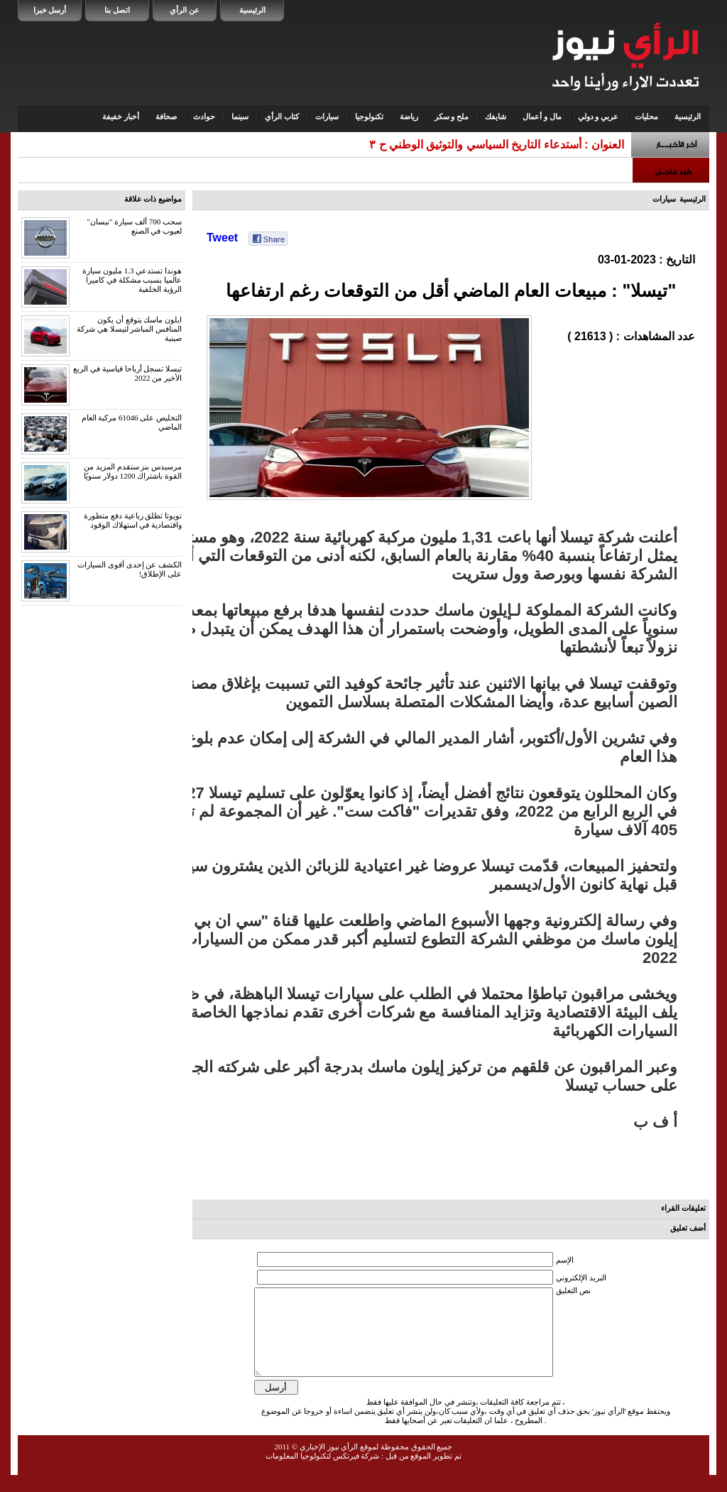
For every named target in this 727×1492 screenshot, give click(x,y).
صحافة (166, 116)
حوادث (204, 116)
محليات (646, 116)
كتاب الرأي (282, 116)
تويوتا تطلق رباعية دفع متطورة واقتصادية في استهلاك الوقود (133, 520)
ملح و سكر (451, 116)
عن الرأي (184, 10)
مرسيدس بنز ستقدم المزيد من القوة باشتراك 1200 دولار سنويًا (133, 471)
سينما (239, 116)
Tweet (222, 238)
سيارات (327, 116)
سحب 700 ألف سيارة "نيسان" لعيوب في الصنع (134, 226)
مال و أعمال (542, 116)
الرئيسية (252, 10)
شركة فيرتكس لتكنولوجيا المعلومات (322, 1473)
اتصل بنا (117, 10)
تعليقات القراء (683, 1208)
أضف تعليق (688, 1228)
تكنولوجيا (369, 116)
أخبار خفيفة (120, 116)
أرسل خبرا (50, 10)
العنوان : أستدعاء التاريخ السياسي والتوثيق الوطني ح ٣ (496, 144)
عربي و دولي (598, 116)
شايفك (495, 116)
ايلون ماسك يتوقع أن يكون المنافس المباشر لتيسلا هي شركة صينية (129, 328)
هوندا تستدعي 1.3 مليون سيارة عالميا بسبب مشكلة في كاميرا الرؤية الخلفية (132, 279)
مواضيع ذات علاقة (153, 199)
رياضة (409, 116)
